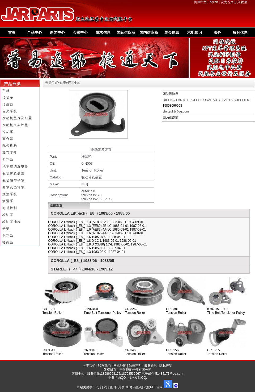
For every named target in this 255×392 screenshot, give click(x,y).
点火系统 (9, 111)
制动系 (8, 235)
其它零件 (9, 153)
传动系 (8, 97)
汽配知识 (194, 32)
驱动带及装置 (13, 173)
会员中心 (80, 32)
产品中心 (34, 32)
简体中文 (200, 2)
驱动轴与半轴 (13, 180)
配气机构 (9, 146)
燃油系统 (9, 194)
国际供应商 (126, 32)
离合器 (8, 139)
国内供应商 (148, 32)
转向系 (8, 242)
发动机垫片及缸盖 (17, 118)
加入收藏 (240, 2)
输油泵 (8, 215)
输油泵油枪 (11, 222)
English (212, 2)
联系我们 (104, 366)
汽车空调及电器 (15, 166)
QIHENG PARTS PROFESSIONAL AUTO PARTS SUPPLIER (206, 100)
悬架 (6, 229)
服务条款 (150, 366)
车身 (6, 90)
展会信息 (171, 32)
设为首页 (227, 2)
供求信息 (103, 32)
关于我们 (89, 366)
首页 (11, 32)
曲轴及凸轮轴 (13, 187)
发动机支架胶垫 (15, 125)
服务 (217, 32)
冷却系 (8, 132)
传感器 (8, 104)
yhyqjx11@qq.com (176, 111)
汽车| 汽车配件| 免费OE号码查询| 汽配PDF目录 (129, 387)
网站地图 (119, 366)
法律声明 (135, 366)
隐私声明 (165, 366)
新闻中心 (57, 32)
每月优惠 (240, 32)
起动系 (8, 159)
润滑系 (8, 201)
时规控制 (9, 208)
